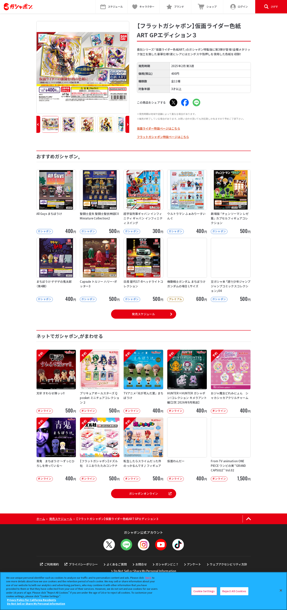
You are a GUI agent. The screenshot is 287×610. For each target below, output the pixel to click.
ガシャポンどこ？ (166, 564)
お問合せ (141, 564)
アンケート (194, 564)
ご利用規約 (49, 564)
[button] (38, 124)
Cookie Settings (204, 591)
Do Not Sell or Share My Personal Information (145, 571)
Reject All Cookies (234, 591)
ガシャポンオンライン (150, 493)
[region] (143, 591)
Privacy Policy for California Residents (31, 600)
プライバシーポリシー (81, 564)
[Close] (281, 590)
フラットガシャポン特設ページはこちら (163, 137)
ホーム (40, 519)
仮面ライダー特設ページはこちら (158, 128)
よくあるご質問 (116, 564)
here (148, 577)
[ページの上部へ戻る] (249, 519)
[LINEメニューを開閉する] (126, 544)
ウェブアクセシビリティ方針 (228, 564)
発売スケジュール (143, 314)
